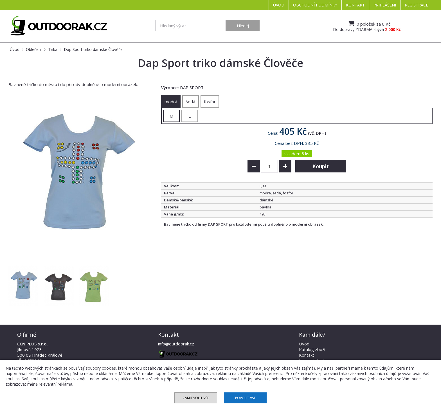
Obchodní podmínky (315, 5)
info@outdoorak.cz (176, 344)
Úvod (278, 5)
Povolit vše (245, 397)
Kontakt (355, 5)
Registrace (416, 5)
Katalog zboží (312, 349)
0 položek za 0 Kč (368, 23)
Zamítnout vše (196, 397)
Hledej (243, 25)
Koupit (320, 166)
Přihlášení (385, 5)
